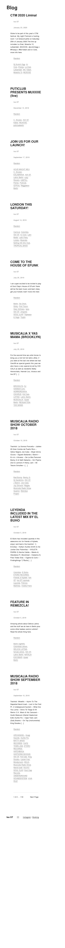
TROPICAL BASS (20, 245)
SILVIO (26, 767)
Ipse (27, 309)
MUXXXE (27, 72)
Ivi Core (23, 235)
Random (16, 58)
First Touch (23, 306)
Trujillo (22, 317)
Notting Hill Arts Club (21, 243)
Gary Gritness (19, 309)
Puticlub (23, 183)
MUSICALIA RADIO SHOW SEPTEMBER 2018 (25, 679)
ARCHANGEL (18, 735)
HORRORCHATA (20, 391)
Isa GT (10, 817)
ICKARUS (17, 394)
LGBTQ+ (24, 180)
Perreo (16, 183)
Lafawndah (17, 69)
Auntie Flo (25, 738)
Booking (35, 817)
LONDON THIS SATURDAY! (21, 206)
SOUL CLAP (18, 314)
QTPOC (16, 185)
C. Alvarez (17, 120)
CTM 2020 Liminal (23, 15)
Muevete (23, 240)
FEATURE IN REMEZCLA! (19, 603)
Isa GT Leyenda (23, 580)
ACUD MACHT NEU (21, 169)
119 (21, 797)
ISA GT (26, 120)
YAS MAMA (18, 405)
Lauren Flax (25, 759)
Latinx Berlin (18, 177)
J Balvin (16, 483)
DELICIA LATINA (20, 649)
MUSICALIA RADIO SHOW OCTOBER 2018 (24, 425)
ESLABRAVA (18, 174)
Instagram (27, 817)
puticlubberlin (18, 125)
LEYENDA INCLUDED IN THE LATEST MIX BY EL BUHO (24, 515)
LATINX (16, 397)
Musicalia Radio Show (22, 488)
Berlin (15, 303)
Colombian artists (20, 646)
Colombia (24, 232)
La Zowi (28, 67)
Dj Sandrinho (18, 480)
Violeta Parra (26, 585)
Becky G (26, 477)
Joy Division (18, 485)
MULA (26, 762)
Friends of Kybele (20, 577)
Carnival (16, 232)
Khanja (21, 67)
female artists (18, 652)
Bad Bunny (17, 477)
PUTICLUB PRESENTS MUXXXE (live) (25, 92)
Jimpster (23, 312)
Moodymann (18, 762)
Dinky (15, 306)
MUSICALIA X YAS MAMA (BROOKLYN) (25, 335)
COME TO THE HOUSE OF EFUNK (24, 263)
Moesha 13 (17, 72)
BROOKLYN (18, 386)
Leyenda (16, 583)
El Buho (25, 572)
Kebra (15, 122)
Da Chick (22, 303)
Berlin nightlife (19, 643)
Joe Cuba (24, 483)
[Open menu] (18, 817)
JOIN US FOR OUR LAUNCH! (24, 143)
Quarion (16, 491)
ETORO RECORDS (21, 575)
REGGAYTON (24, 402)
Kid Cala (25, 394)
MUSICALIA (18, 399)
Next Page (34, 797)
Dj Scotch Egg (19, 64)
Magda (27, 485)
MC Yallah (27, 69)
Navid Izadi (17, 767)
